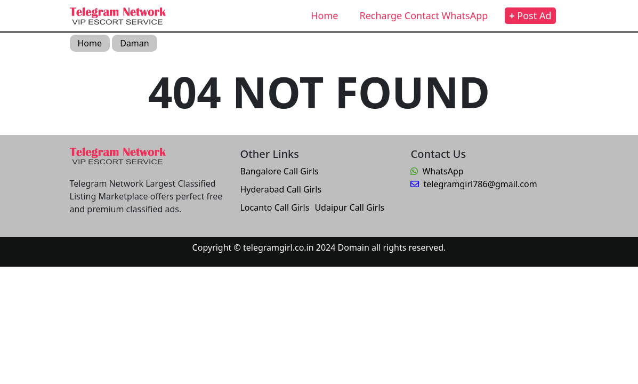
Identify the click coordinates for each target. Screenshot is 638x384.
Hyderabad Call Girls (280, 189)
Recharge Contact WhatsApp (423, 15)
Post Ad (530, 15)
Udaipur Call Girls (349, 207)
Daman (134, 43)
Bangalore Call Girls (279, 171)
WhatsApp (436, 171)
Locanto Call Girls (274, 207)
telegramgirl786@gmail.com (473, 184)
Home (324, 15)
